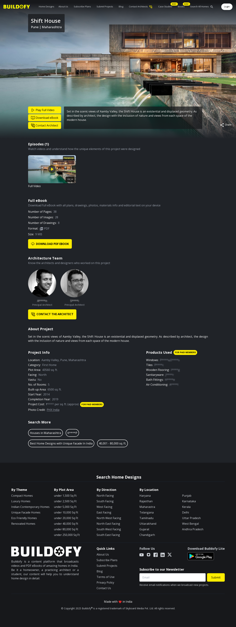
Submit (216, 577)
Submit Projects (105, 6)
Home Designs (46, 6)
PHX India (53, 410)
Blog (121, 6)
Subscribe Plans (82, 6)
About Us (63, 6)
